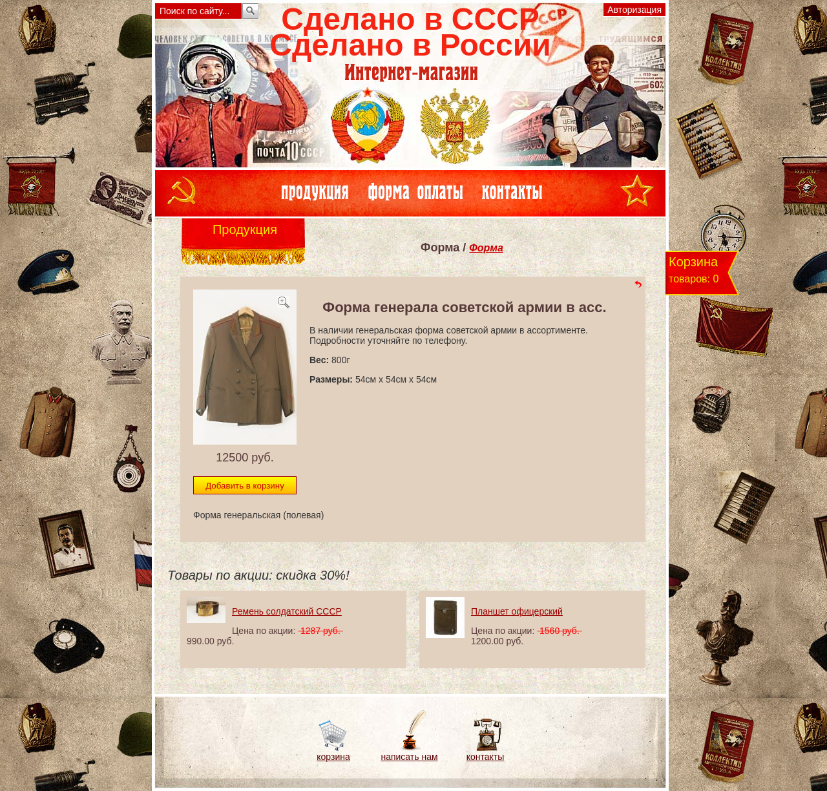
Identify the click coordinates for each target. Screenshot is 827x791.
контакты (485, 757)
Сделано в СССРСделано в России (409, 32)
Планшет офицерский (517, 611)
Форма (486, 247)
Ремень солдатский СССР (287, 611)
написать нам (409, 757)
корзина (333, 757)
